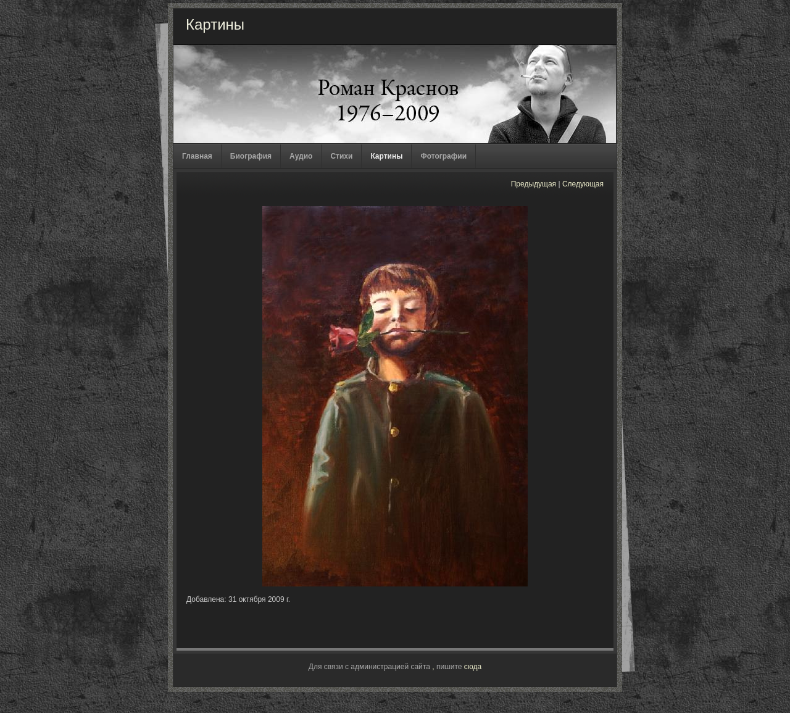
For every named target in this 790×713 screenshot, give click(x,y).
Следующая (583, 184)
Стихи (341, 156)
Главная (197, 156)
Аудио (300, 156)
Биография (251, 156)
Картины (386, 156)
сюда (472, 666)
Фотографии (443, 156)
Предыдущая (533, 184)
